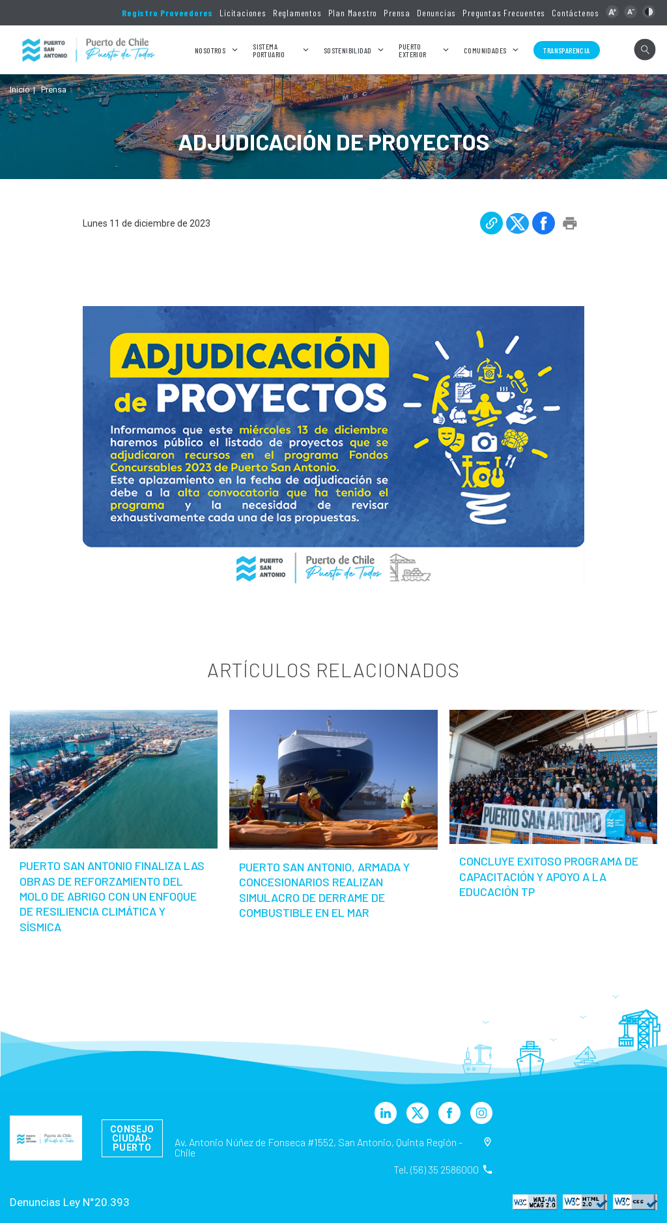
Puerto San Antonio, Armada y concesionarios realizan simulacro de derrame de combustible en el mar (324, 890)
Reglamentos (297, 12)
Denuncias (436, 12)
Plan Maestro (353, 12)
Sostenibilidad (348, 50)
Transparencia (566, 50)
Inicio (20, 89)
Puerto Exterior (412, 50)
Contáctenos (575, 12)
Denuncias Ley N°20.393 (70, 1202)
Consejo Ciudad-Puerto (132, 1138)
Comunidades (485, 50)
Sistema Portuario (269, 50)
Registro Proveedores (167, 12)
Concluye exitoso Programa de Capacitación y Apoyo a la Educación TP (548, 876)
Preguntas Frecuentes (503, 12)
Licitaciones (243, 12)
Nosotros (210, 50)
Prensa (397, 12)
